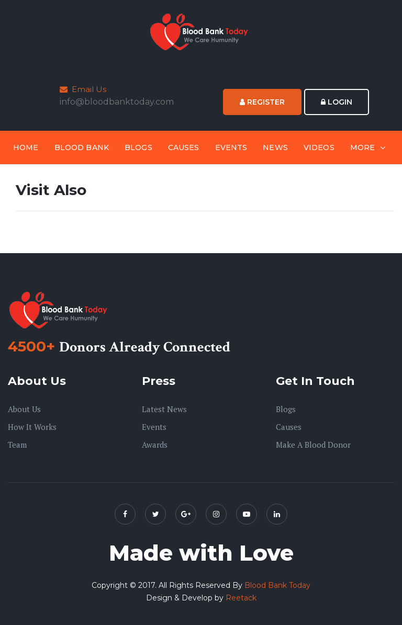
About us (24, 409)
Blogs (138, 147)
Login (336, 102)
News (275, 147)
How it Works (32, 427)
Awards (155, 444)
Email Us (83, 89)
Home (26, 147)
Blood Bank (81, 147)
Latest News (164, 409)
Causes (183, 147)
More (362, 147)
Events (231, 147)
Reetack (241, 598)
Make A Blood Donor (313, 444)
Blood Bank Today (277, 585)
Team (17, 444)
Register (262, 102)
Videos (319, 147)
